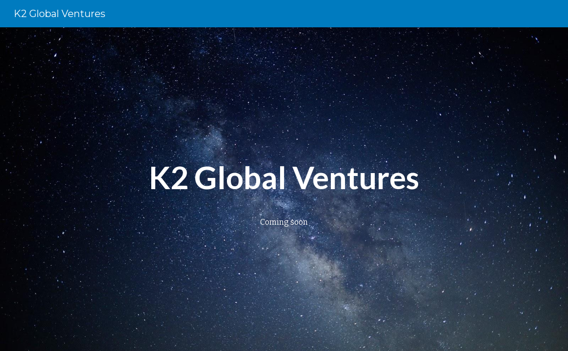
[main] (284, 176)
